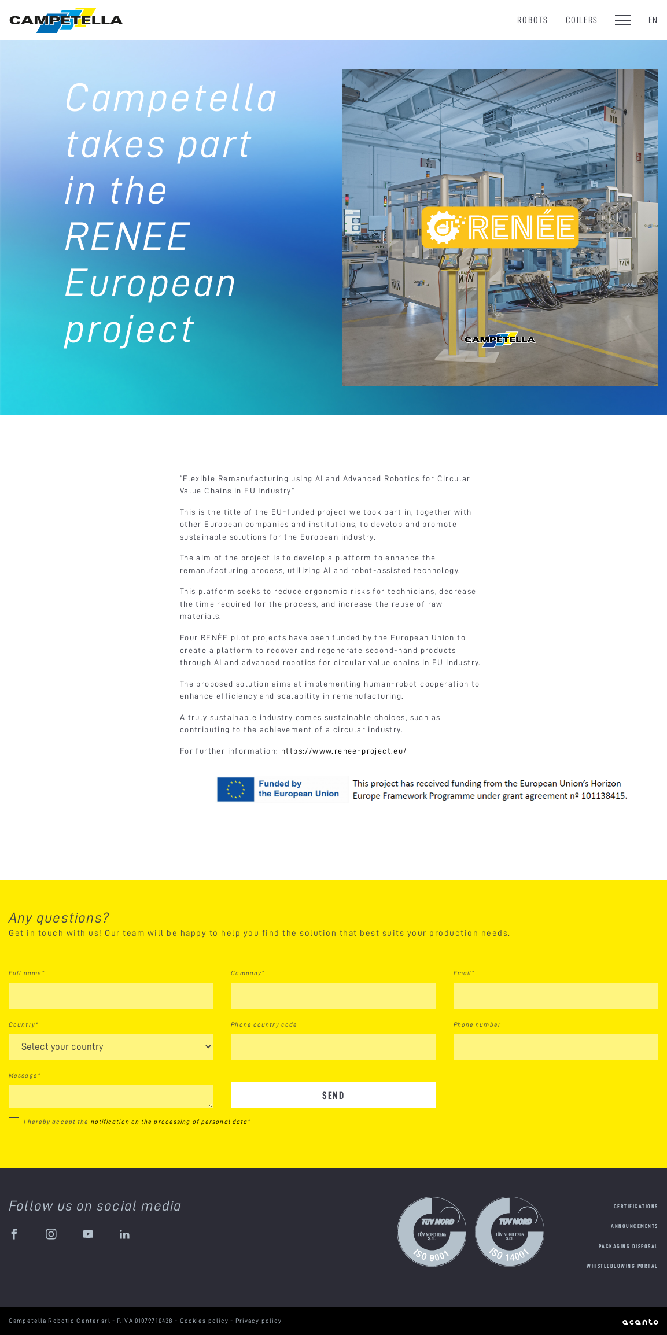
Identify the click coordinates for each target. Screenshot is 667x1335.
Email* (464, 972)
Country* (23, 1024)
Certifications (636, 1206)
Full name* (27, 972)
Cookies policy (205, 1320)
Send (333, 1095)
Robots (532, 20)
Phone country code (264, 1024)
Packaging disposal (628, 1246)
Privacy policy (258, 1320)
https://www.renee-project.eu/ (344, 750)
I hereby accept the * (137, 1121)
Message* (24, 1075)
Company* (247, 972)
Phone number (477, 1024)
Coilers (582, 20)
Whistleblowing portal (622, 1266)
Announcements (634, 1226)
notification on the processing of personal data (169, 1121)
